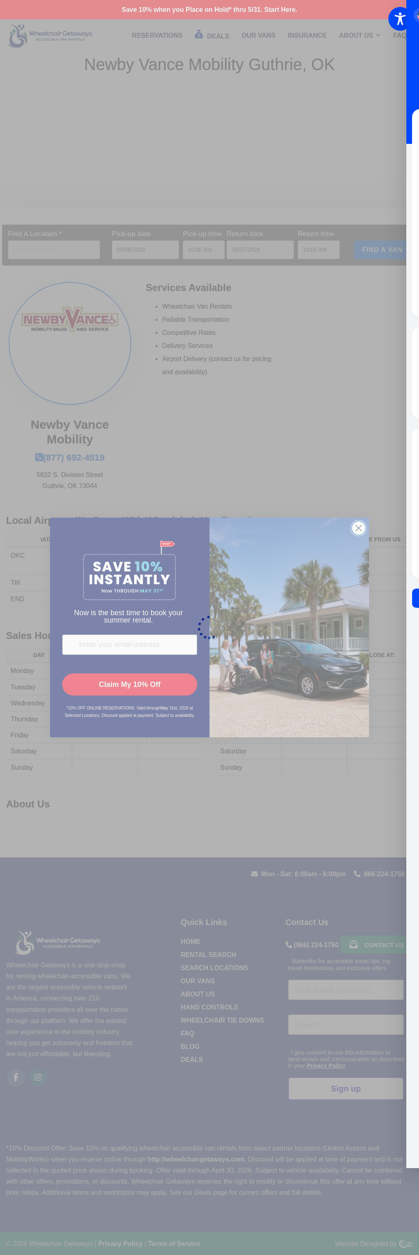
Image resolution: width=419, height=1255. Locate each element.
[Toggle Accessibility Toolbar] (400, 19)
